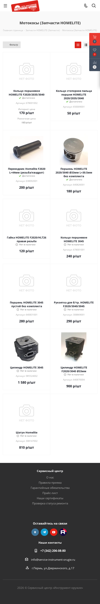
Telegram (44, 532)
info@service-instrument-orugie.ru (53, 559)
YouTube (53, 532)
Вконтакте (35, 532)
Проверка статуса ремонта (50, 503)
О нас (50, 477)
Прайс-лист (50, 493)
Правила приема (50, 482)
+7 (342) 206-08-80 (53, 551)
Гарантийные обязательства (50, 488)
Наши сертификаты (50, 498)
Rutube (63, 532)
